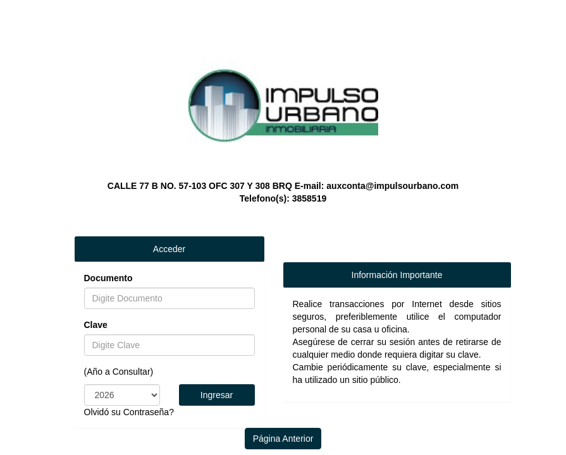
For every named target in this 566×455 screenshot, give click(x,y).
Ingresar (216, 395)
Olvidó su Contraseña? (129, 412)
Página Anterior (283, 439)
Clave (96, 325)
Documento (108, 278)
